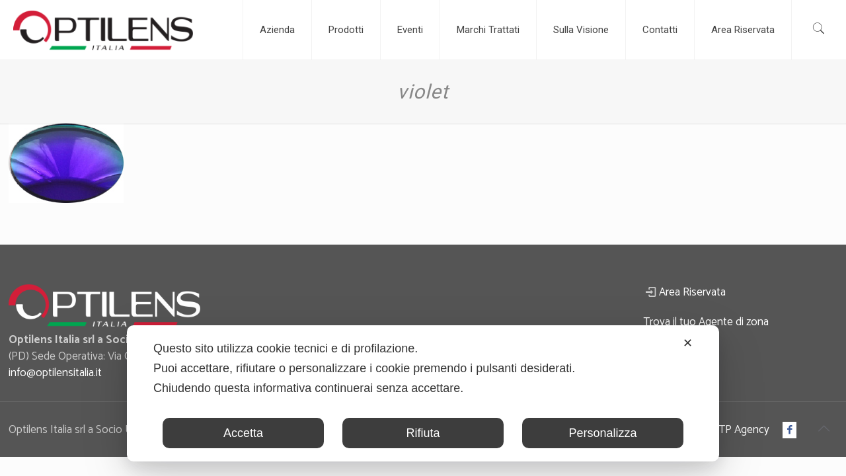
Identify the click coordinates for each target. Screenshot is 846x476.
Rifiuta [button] (423, 433)
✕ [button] (688, 343)
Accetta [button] (243, 433)
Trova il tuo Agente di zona (706, 322)
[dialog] (423, 393)
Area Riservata (692, 292)
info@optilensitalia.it (55, 373)
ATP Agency (740, 429)
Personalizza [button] (602, 433)
